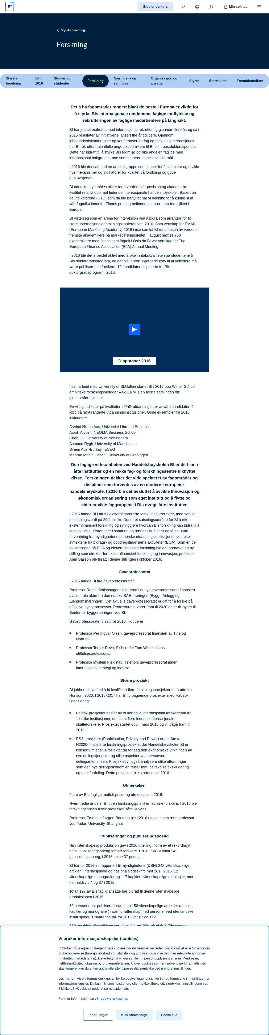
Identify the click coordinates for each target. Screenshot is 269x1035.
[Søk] (182, 6)
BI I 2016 (39, 81)
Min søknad (235, 6)
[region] (134, 980)
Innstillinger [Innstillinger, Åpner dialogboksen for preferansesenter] (98, 1015)
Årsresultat (218, 81)
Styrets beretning (70, 30)
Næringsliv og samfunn (125, 81)
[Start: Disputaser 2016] (134, 329)
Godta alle (169, 1015)
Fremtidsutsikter (250, 81)
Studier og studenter (62, 81)
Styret (194, 81)
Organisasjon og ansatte (164, 81)
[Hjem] (9, 6)
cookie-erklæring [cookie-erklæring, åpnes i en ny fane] (114, 998)
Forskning (95, 81)
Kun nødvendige (134, 1015)
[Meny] (259, 6)
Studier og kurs (155, 6)
